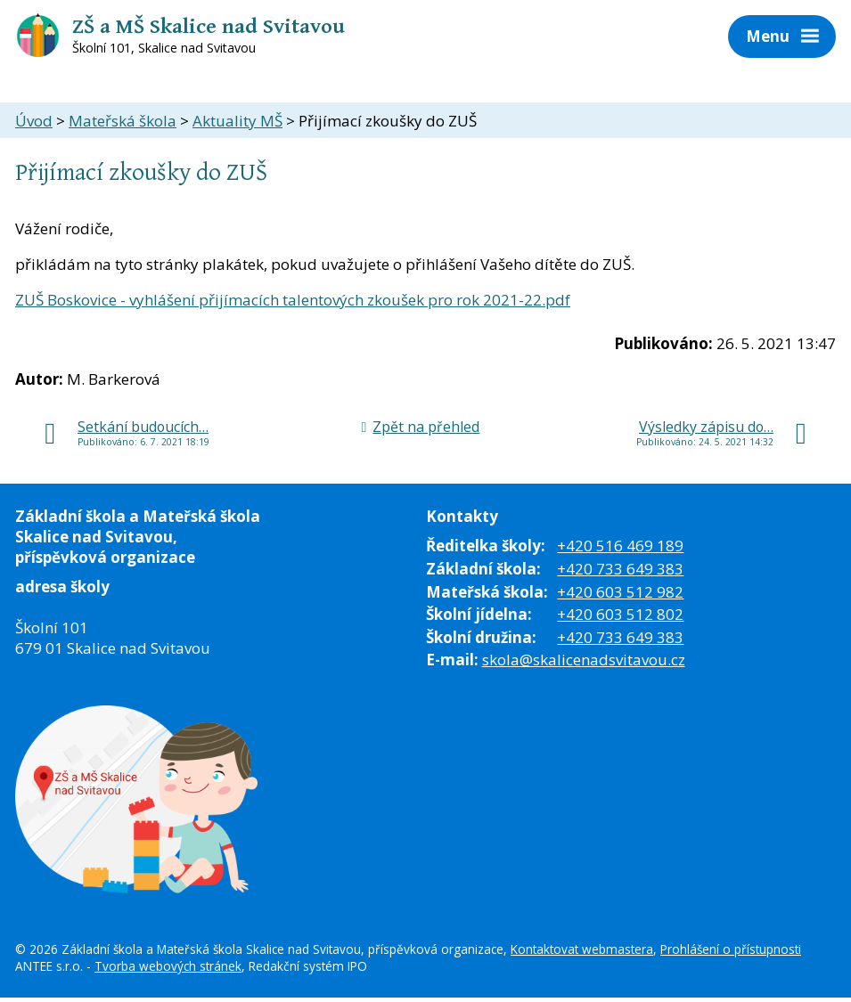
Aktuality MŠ (237, 120)
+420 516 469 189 (620, 545)
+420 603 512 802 (620, 614)
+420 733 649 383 (620, 568)
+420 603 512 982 (620, 592)
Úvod (34, 120)
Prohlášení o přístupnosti (730, 949)
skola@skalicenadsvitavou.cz (583, 659)
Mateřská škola (122, 120)
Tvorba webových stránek (167, 965)
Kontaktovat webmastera (582, 949)
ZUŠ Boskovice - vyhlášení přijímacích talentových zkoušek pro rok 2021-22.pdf (292, 299)
